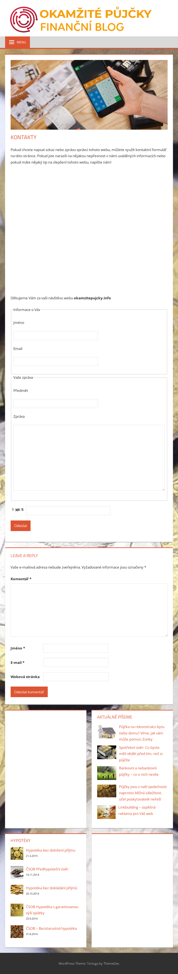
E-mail (17, 662)
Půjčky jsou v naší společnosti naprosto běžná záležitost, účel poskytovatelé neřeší (143, 793)
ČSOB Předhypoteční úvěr (47, 869)
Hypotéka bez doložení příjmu (50, 850)
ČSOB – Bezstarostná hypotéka (51, 928)
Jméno (18, 648)
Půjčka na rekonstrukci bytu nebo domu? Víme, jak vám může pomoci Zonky (141, 733)
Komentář (21, 578)
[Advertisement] (89, 200)
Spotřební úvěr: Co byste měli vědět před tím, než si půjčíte (141, 754)
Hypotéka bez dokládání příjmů (51, 887)
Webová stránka (25, 676)
